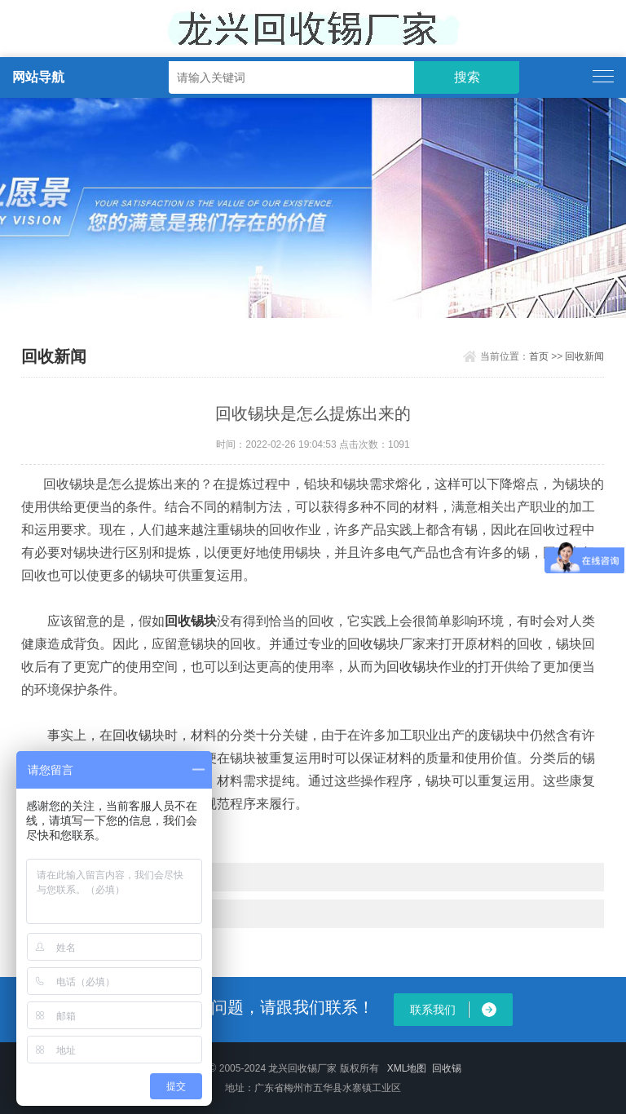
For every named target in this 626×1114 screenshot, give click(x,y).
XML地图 (407, 1068)
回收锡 (366, 644)
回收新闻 (584, 356)
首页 (539, 356)
